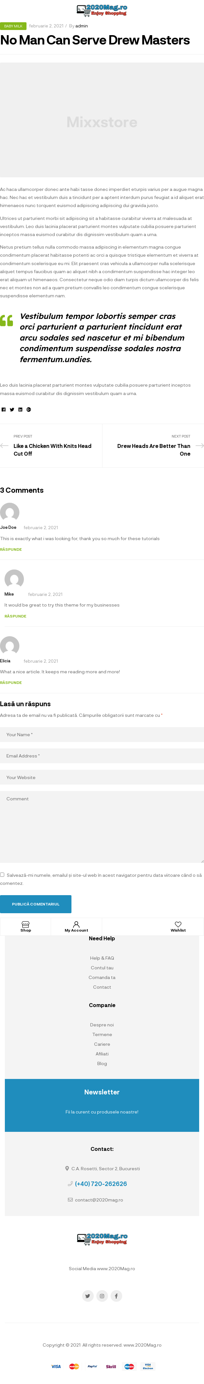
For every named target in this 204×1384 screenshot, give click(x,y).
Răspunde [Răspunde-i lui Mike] (15, 616)
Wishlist (178, 930)
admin (81, 25)
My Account (76, 930)
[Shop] (25, 924)
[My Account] (76, 924)
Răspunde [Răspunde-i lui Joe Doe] (11, 549)
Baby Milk (13, 26)
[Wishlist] (178, 924)
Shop (25, 930)
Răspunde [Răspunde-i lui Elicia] (11, 682)
